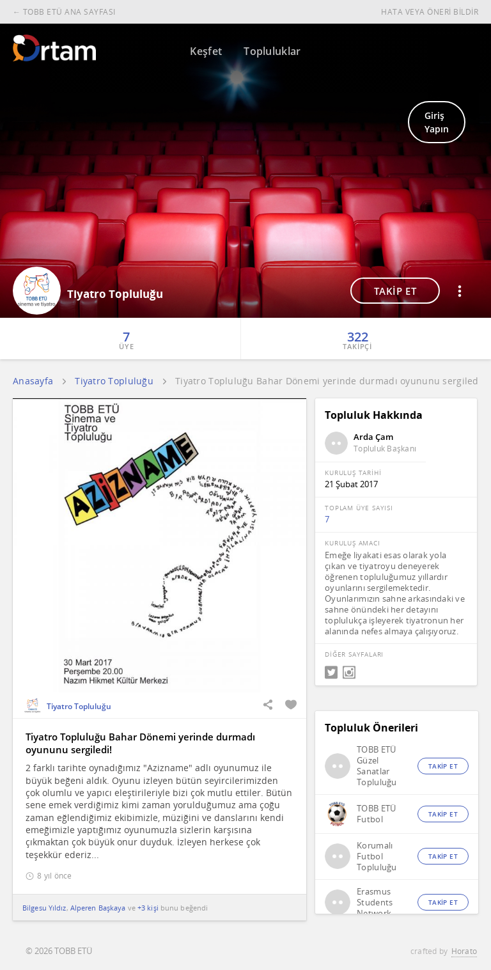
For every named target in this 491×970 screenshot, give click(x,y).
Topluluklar (272, 51)
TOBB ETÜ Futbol (376, 814)
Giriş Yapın (437, 122)
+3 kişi (148, 907)
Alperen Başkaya (98, 907)
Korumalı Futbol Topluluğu (376, 856)
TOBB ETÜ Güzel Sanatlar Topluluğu (376, 766)
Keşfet (206, 51)
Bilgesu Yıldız (44, 907)
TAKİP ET (395, 291)
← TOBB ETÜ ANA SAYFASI (64, 11)
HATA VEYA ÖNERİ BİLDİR (429, 11)
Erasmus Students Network (375, 902)
